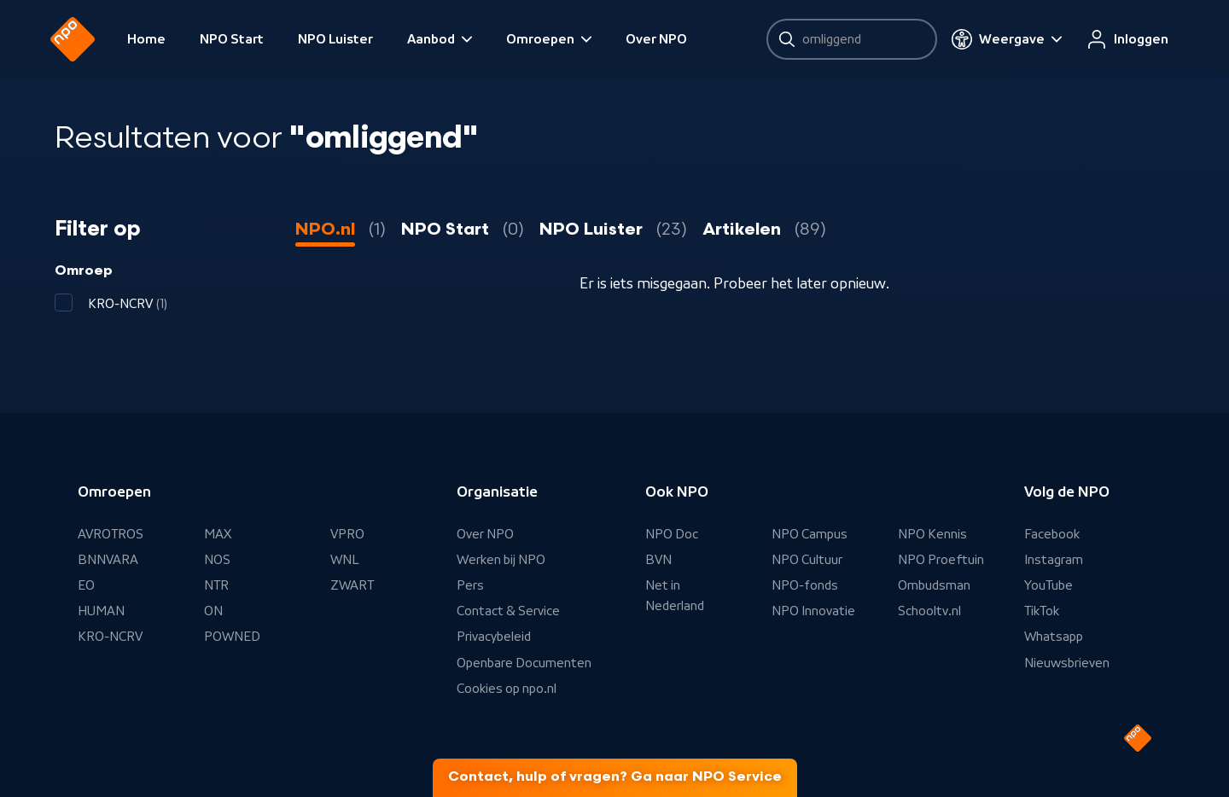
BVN (658, 560)
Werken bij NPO (501, 560)
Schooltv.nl (929, 611)
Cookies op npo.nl (506, 688)
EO (86, 585)
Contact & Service (508, 611)
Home (150, 39)
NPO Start (236, 39)
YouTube (1048, 585)
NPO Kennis (932, 534)
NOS (217, 560)
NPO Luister (339, 39)
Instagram (1053, 560)
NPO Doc (671, 534)
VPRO (347, 534)
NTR (216, 585)
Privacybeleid (494, 636)
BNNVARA (108, 560)
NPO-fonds (805, 585)
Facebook (1052, 534)
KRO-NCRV (110, 636)
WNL (344, 560)
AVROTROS (110, 534)
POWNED (232, 636)
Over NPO (660, 39)
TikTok (1041, 611)
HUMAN (101, 611)
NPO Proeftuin (941, 560)
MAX (217, 534)
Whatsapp (1053, 636)
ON (213, 611)
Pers (470, 585)
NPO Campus (809, 534)
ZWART (352, 585)
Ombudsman (934, 585)
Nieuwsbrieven (1067, 663)
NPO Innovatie (813, 611)
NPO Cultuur (807, 560)
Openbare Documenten (524, 663)
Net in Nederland (674, 596)
